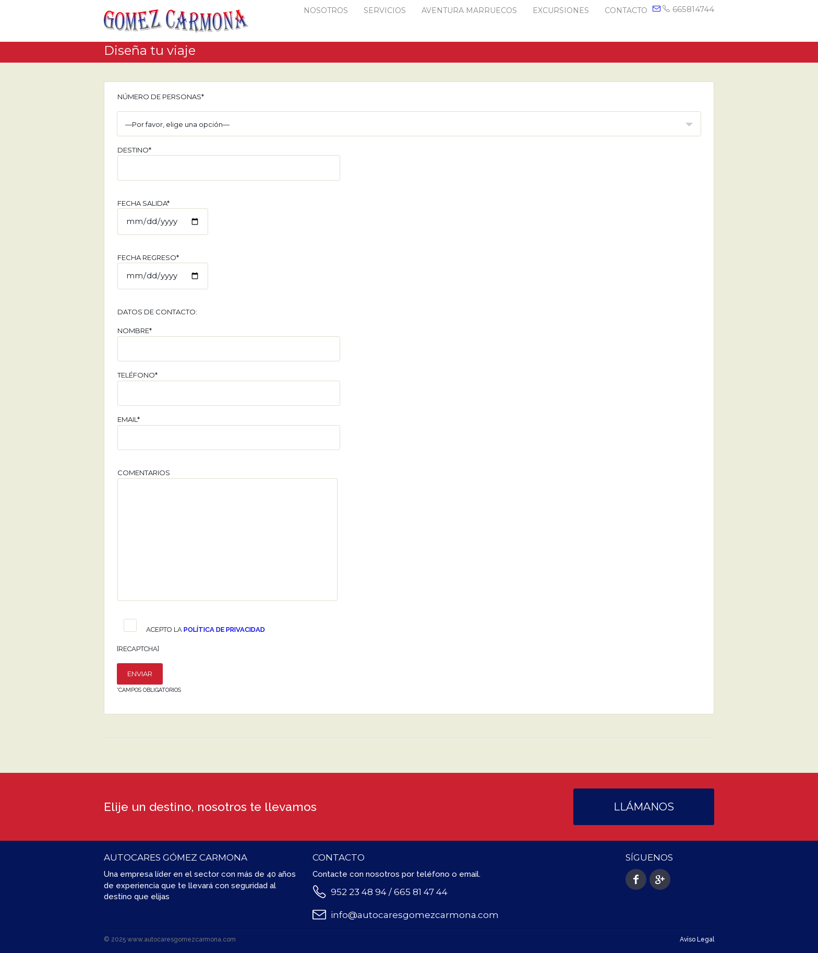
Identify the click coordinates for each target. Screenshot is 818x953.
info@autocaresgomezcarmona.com (415, 915)
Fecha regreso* (162, 271)
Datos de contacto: (157, 312)
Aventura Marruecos (469, 10)
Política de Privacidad (224, 629)
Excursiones (561, 10)
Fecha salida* (162, 217)
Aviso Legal (697, 939)
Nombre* (228, 343)
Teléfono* (228, 388)
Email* (228, 432)
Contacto (626, 10)
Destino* (228, 163)
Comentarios (227, 534)
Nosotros (326, 10)
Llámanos (644, 807)
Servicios (385, 10)
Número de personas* (160, 96)
